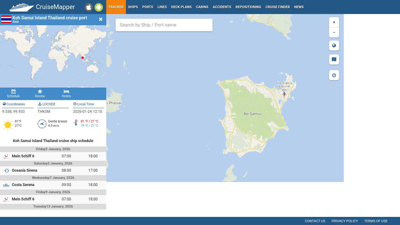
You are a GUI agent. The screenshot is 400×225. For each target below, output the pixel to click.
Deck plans (181, 7)
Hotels (66, 93)
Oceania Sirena (24, 170)
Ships (133, 7)
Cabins (202, 7)
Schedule (13, 93)
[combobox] (164, 25)
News (299, 7)
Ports (147, 7)
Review (40, 93)
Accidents (222, 7)
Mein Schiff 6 (23, 156)
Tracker (116, 7)
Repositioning (248, 7)
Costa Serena (23, 185)
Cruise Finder (278, 7)
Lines (162, 7)
